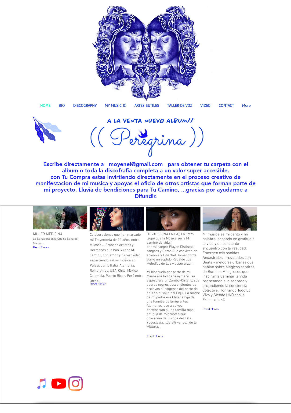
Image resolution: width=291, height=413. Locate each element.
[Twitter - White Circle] (65, 363)
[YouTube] (58, 383)
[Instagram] (75, 383)
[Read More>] (52, 248)
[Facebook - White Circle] (44, 363)
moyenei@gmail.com (136, 164)
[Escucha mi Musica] (42, 383)
